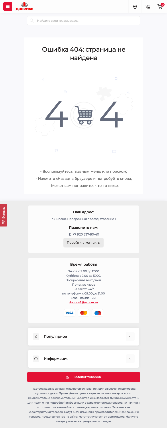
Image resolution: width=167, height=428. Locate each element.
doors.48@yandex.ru (83, 302)
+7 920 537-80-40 (86, 234)
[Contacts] (147, 6)
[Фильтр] (3, 215)
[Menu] (7, 6)
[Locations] (134, 6)
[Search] (32, 20)
